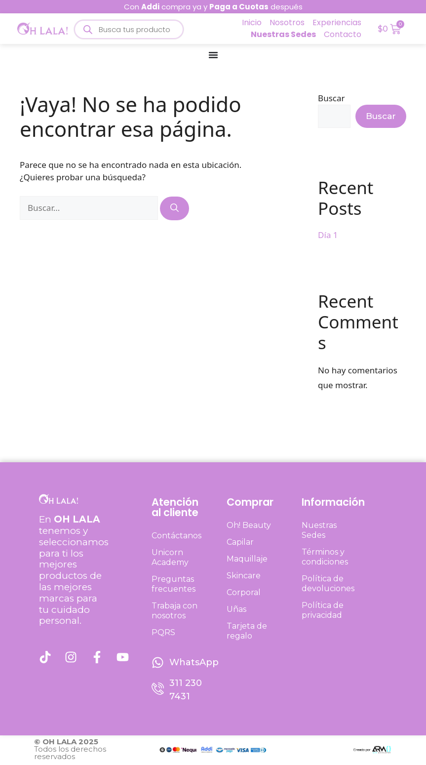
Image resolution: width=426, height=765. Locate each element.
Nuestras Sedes (319, 530)
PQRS (163, 632)
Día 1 (328, 235)
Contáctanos (176, 535)
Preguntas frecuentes (173, 584)
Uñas (236, 609)
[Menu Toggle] (213, 55)
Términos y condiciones (325, 556)
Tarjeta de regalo (247, 631)
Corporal (244, 592)
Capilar (240, 542)
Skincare (244, 575)
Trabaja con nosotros (174, 610)
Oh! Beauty (249, 525)
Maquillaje (247, 559)
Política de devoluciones (328, 583)
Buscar (331, 98)
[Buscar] (174, 208)
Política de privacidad (323, 610)
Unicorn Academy (170, 557)
